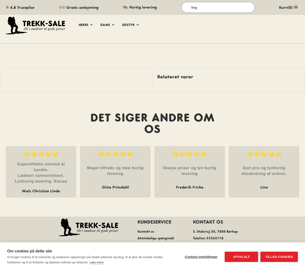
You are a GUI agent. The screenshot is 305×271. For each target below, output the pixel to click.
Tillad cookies (279, 257)
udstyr (130, 25)
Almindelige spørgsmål (155, 238)
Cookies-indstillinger (201, 257)
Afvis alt (241, 257)
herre (86, 25)
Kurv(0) (289, 7)
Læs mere (97, 262)
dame (107, 25)
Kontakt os (145, 231)
